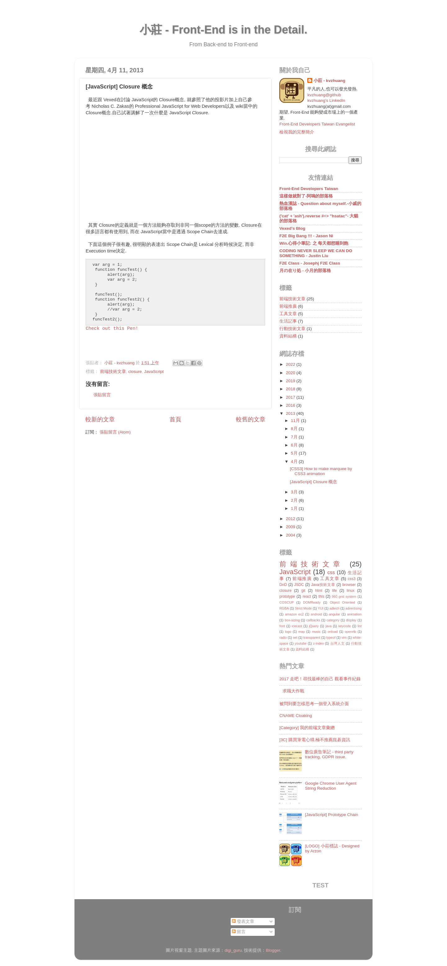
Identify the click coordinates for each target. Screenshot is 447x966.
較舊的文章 (250, 419)
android (316, 614)
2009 (291, 526)
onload (332, 631)
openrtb (350, 631)
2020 (291, 372)
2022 (291, 364)
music (316, 631)
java (328, 626)
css (331, 572)
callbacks (313, 620)
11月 (296, 420)
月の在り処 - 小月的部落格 (305, 270)
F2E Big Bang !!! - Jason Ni (306, 236)
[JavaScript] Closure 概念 (313, 481)
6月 (295, 445)
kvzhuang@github (324, 95)
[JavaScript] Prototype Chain (331, 814)
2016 (291, 405)
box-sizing (292, 620)
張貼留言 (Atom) (115, 432)
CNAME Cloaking (295, 715)
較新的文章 (100, 419)
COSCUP (286, 602)
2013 (291, 413)
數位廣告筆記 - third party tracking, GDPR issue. (329, 754)
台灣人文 (337, 643)
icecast (297, 626)
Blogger (273, 950)
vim (344, 637)
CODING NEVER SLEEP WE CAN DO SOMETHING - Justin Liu (315, 253)
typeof (330, 637)
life (334, 590)
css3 (351, 579)
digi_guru (233, 950)
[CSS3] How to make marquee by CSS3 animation (321, 471)
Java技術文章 (323, 585)
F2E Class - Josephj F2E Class (309, 263)
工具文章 (288, 313)
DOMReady (311, 602)
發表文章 (243, 921)
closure (135, 371)
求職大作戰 (293, 691)
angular (334, 614)
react (307, 596)
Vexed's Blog (292, 228)
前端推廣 (288, 306)
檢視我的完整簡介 (296, 132)
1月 (295, 508)
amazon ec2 (294, 614)
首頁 (175, 419)
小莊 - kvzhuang (329, 80)
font (282, 626)
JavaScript (154, 371)
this (321, 596)
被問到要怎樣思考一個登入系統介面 (314, 703)
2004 (291, 535)
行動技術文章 (292, 328)
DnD (283, 585)
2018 (291, 389)
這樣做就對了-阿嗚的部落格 (306, 196)
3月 (295, 492)
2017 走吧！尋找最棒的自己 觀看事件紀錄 (320, 679)
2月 (295, 500)
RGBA (284, 608)
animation (354, 614)
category (333, 620)
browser (349, 585)
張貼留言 (102, 394)
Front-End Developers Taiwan (308, 188)
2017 (291, 397)
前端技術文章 (113, 371)
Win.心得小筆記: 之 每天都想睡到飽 (313, 243)
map (301, 631)
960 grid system (344, 596)
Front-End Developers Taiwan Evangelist (317, 124)
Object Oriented (342, 602)
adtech (334, 608)
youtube (300, 643)
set (295, 637)
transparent (311, 637)
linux (350, 590)
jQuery (314, 626)
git (303, 590)
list (360, 626)
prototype (287, 596)
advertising (353, 608)
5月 (295, 453)
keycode (344, 626)
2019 (291, 381)
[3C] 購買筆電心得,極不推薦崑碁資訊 (314, 739)
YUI (320, 608)
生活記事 (288, 321)
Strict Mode (303, 608)
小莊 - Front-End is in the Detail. (223, 29)
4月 (295, 461)
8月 (295, 428)
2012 (291, 518)
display (351, 620)
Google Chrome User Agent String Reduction (330, 786)
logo (288, 631)
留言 (239, 931)
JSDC (299, 585)
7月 (295, 437)
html (318, 590)
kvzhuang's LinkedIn (326, 100)
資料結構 (288, 336)
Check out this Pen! (112, 328)
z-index (318, 643)
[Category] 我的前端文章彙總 (307, 727)
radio (283, 637)
